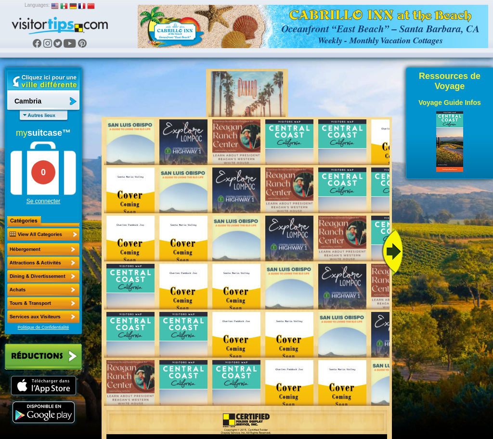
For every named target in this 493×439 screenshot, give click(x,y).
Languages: (37, 5)
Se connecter (43, 201)
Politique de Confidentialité (43, 327)
